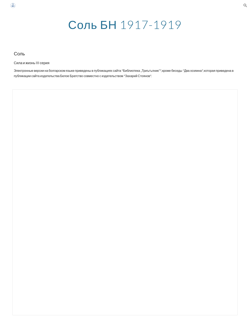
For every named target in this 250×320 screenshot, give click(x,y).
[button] (245, 5)
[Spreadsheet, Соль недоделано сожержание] (125, 202)
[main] (125, 24)
